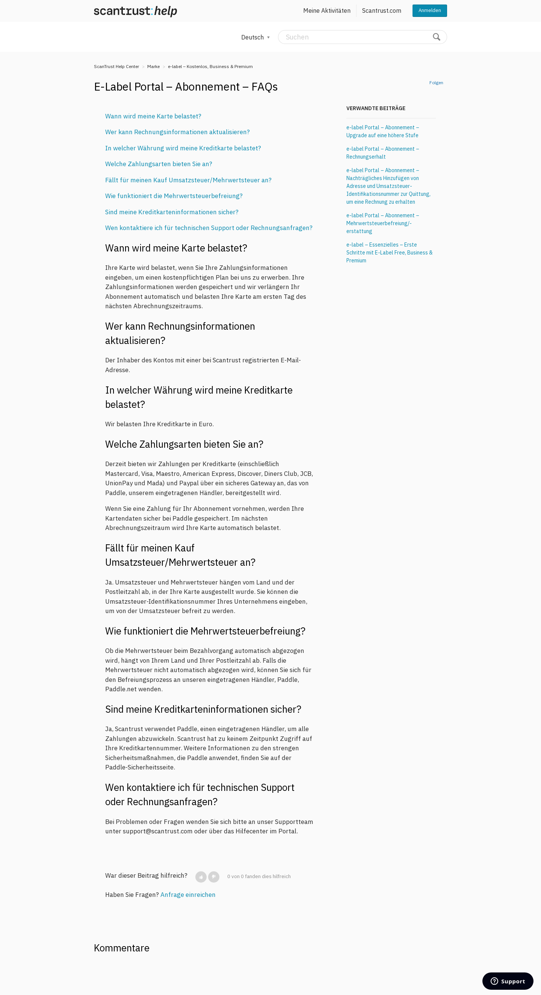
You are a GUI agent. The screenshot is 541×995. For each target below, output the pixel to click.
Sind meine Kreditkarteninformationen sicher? (172, 212)
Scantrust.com (381, 10)
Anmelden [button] (430, 10)
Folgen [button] (436, 82)
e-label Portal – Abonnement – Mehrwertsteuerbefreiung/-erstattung (382, 223)
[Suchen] (362, 37)
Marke (153, 66)
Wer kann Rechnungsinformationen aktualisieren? (177, 132)
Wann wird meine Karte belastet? (153, 116)
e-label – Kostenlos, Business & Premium (210, 66)
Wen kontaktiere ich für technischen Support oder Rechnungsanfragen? (209, 228)
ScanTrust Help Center (116, 66)
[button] (201, 877)
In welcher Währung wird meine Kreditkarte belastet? (183, 148)
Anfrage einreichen (188, 895)
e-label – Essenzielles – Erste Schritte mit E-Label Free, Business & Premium (389, 252)
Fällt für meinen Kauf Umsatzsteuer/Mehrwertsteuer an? (188, 180)
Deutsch (253, 37)
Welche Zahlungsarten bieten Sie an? (158, 164)
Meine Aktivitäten (327, 10)
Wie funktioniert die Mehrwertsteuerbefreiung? (174, 196)
